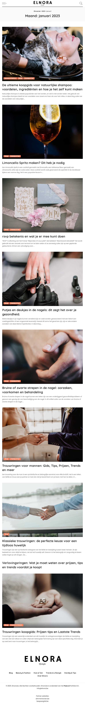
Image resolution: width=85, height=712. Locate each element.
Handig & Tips (30, 78)
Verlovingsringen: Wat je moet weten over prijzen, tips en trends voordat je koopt (38, 568)
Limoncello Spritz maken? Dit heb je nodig (38, 167)
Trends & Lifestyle (17, 628)
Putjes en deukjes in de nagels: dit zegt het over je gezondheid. (38, 316)
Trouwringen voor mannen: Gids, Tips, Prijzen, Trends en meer (41, 471)
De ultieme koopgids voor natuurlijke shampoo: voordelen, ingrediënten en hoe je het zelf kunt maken (40, 89)
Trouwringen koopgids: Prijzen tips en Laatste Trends (41, 637)
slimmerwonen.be (42, 706)
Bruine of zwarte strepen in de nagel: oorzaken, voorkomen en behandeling (34, 393)
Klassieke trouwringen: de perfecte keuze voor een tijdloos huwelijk (42, 546)
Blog (20, 78)
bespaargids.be (42, 709)
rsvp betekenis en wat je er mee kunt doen (38, 240)
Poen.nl (67, 694)
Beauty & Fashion (10, 78)
